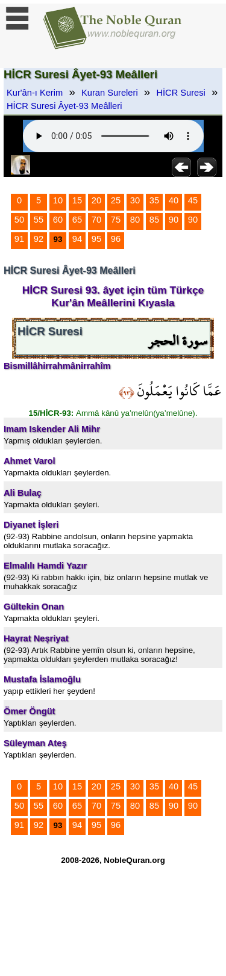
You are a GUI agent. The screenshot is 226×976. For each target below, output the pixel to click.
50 (19, 219)
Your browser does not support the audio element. (113, 136)
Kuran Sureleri (109, 92)
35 (154, 200)
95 (96, 239)
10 (58, 200)
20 (96, 200)
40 (173, 200)
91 (19, 239)
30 (135, 200)
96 (116, 239)
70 (96, 219)
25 (116, 200)
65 (77, 219)
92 (38, 239)
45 (193, 200)
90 (173, 219)
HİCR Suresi (180, 92)
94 (77, 239)
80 (135, 219)
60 (58, 219)
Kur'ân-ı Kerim (35, 92)
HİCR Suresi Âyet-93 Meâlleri (64, 106)
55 (38, 219)
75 (116, 219)
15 (77, 200)
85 (154, 219)
